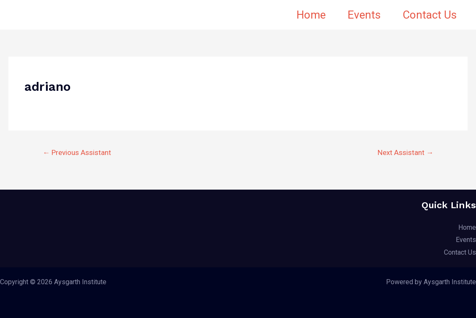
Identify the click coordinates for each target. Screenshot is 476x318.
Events (364, 14)
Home (311, 14)
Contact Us (430, 14)
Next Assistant (405, 152)
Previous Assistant (77, 152)
